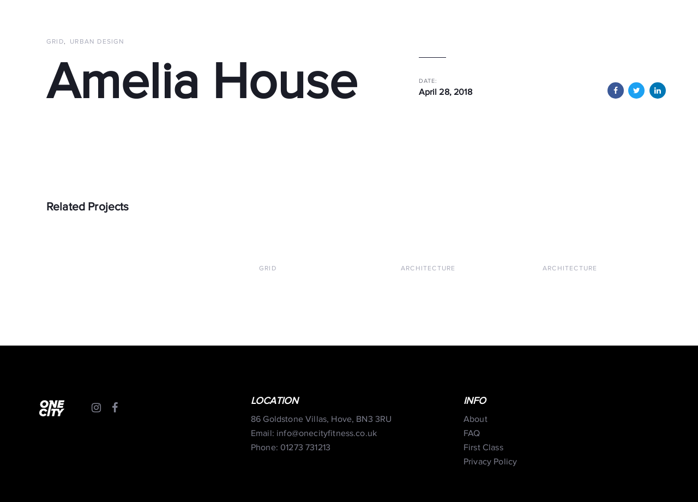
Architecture (428, 268)
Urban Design (97, 42)
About (476, 419)
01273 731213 (305, 448)
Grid (55, 42)
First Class (483, 448)
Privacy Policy (490, 462)
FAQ (472, 433)
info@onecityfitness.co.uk (326, 433)
